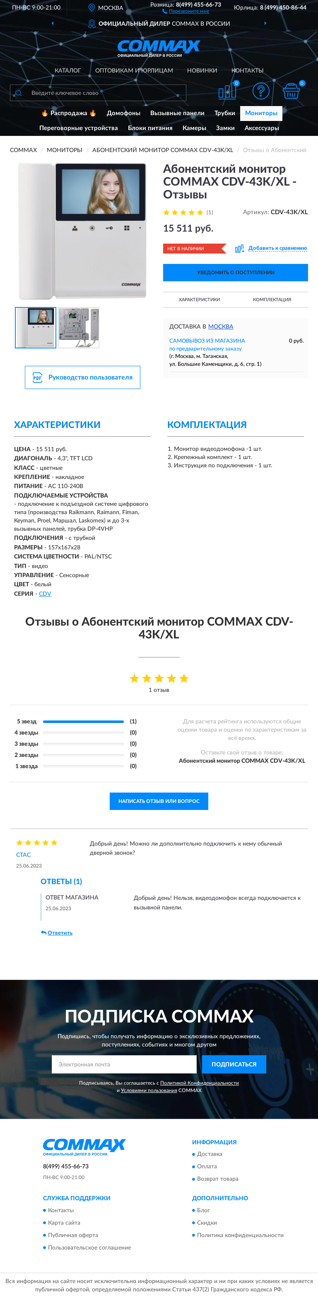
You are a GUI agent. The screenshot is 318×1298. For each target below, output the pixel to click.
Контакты (247, 71)
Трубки (224, 113)
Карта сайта (64, 1223)
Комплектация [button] (272, 299)
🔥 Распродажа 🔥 (69, 113)
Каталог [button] (68, 71)
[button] (185, 10)
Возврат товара (217, 1179)
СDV (45, 594)
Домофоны (123, 113)
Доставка (209, 1155)
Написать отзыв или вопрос (159, 801)
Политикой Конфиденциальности (199, 1082)
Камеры (194, 128)
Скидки (207, 1223)
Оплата (207, 1167)
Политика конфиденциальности (240, 1235)
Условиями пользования (149, 1090)
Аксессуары (262, 128)
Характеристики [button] (199, 299)
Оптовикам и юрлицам (134, 71)
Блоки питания (150, 128)
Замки (225, 128)
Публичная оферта (73, 1235)
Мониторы (261, 113)
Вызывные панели (177, 113)
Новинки (202, 71)
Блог (203, 1210)
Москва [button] (221, 327)
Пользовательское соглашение (89, 1248)
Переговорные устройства (78, 128)
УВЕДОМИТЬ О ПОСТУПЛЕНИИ (236, 272)
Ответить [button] (56, 933)
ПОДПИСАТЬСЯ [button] (234, 1065)
